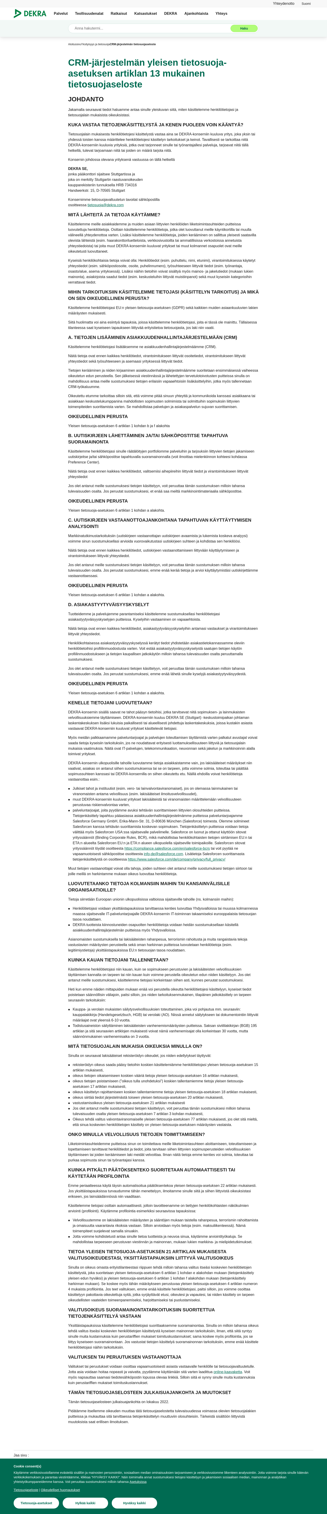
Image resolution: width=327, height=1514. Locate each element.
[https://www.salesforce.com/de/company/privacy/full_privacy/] (176, 859)
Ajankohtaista (196, 13)
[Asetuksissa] (138, 1483)
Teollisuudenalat (89, 13)
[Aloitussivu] (74, 44)
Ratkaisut (119, 13)
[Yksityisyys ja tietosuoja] (95, 44)
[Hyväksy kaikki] (134, 1504)
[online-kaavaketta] (227, 1372)
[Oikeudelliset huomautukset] (60, 1491)
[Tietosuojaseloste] (26, 1491)
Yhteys (221, 13)
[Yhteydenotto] (283, 3)
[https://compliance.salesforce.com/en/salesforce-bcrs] (167, 848)
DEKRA (170, 13)
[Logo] (32, 13)
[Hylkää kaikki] (85, 1504)
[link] (306, 3)
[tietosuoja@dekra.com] (105, 205)
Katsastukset (145, 13)
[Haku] (244, 28)
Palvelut (61, 13)
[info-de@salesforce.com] (163, 854)
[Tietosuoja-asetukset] (36, 1504)
